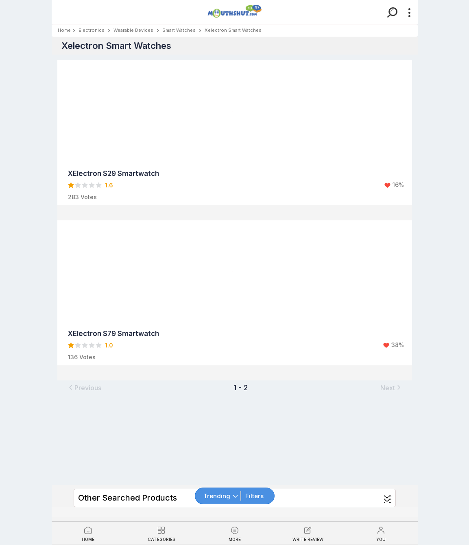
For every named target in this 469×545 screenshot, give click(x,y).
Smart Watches (179, 30)
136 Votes (82, 357)
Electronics (92, 30)
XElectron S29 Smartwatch (113, 173)
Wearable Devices (133, 30)
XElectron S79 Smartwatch (113, 334)
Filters (254, 496)
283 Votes (82, 196)
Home (64, 30)
